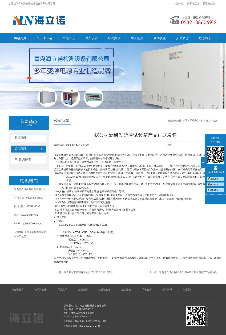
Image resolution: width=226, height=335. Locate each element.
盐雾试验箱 (104, 289)
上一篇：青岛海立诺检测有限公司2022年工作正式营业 (83, 272)
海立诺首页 (17, 289)
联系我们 (205, 38)
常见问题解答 (23, 159)
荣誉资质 (137, 38)
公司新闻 (20, 148)
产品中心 (179, 3)
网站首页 (20, 38)
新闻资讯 (160, 38)
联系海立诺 (209, 3)
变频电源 (83, 289)
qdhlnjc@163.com (32, 223)
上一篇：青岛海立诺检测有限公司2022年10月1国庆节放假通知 (183, 272)
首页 (185, 120)
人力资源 (182, 38)
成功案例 (114, 38)
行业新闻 (20, 137)
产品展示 (62, 289)
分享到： (170, 145)
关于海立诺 (193, 3)
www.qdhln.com (29, 215)
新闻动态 (194, 120)
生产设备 (91, 38)
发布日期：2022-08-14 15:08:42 (71, 145)
